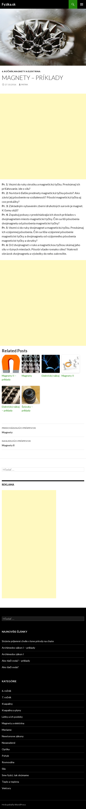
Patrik (24, 84)
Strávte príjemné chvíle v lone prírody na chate (28, 641)
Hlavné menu (81, 4)
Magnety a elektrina (27, 71)
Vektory (6, 788)
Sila (4, 768)
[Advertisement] (43, 136)
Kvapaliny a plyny (11, 710)
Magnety (27, 375)
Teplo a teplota (10, 781)
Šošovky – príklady (27, 408)
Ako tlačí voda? (10, 667)
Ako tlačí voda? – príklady (16, 660)
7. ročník (6, 697)
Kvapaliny (7, 703)
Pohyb (5, 755)
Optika (6, 749)
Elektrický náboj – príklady (11, 408)
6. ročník (7, 71)
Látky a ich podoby (12, 716)
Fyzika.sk (9, 4)
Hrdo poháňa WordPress (14, 804)
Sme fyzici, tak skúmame (15, 775)
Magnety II (68, 375)
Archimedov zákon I (13, 654)
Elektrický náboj (50, 375)
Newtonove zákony (13, 736)
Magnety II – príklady (9, 377)
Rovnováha (8, 762)
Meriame (7, 729)
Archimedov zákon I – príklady (18, 647)
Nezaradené (8, 742)
